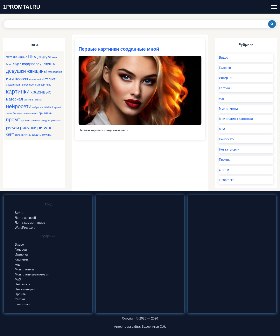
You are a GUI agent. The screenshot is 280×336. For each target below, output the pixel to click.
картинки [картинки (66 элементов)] (18, 91)
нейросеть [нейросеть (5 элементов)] (37, 107)
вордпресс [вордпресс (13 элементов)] (30, 64)
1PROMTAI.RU (21, 7)
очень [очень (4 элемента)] (19, 113)
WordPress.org (25, 227)
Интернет (226, 78)
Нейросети (226, 139)
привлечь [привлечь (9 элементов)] (45, 113)
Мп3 (222, 129)
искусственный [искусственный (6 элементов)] (31, 84)
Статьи (224, 169)
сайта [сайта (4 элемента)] (17, 135)
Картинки (225, 88)
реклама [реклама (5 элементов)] (55, 120)
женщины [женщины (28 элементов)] (37, 71)
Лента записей (25, 217)
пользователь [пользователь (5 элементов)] (30, 113)
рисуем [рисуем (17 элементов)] (12, 128)
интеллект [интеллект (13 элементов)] (20, 79)
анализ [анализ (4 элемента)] (55, 57)
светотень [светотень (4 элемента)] (26, 135)
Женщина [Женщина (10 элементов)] (20, 57)
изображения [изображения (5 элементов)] (55, 72)
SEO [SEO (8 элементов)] (9, 57)
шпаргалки (226, 180)
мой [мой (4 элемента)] (25, 100)
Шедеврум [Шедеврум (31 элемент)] (39, 56)
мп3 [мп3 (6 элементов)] (30, 99)
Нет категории (229, 149)
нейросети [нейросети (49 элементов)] (19, 106)
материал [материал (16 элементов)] (14, 99)
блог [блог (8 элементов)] (9, 64)
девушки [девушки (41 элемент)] (16, 71)
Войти (19, 212)
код (221, 98)
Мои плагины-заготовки (236, 118)
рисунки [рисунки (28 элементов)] (28, 127)
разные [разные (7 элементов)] (35, 120)
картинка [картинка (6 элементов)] (46, 84)
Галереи (225, 67)
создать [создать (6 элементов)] (36, 134)
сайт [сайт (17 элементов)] (10, 134)
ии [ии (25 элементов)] (8, 78)
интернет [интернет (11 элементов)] (48, 79)
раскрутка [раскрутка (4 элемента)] (46, 120)
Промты (224, 159)
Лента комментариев (30, 222)
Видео (223, 57)
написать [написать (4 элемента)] (38, 100)
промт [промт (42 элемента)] (13, 119)
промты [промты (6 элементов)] (25, 120)
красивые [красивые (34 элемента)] (40, 91)
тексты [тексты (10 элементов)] (47, 134)
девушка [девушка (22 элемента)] (48, 63)
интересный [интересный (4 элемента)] (35, 79)
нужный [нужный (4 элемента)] (57, 107)
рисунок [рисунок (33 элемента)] (46, 127)
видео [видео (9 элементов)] (17, 64)
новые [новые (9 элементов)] (48, 107)
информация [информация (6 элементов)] (13, 84)
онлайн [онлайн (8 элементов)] (11, 113)
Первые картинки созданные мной (119, 49)
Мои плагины (228, 108)
